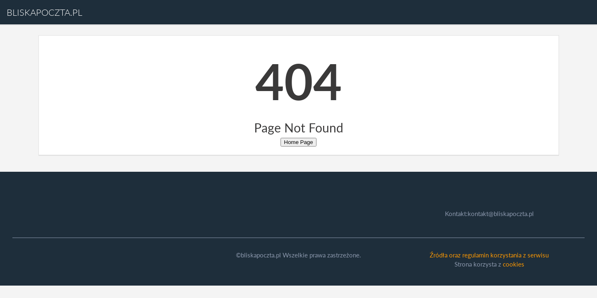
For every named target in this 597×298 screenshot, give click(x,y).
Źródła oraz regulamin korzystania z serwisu (489, 255)
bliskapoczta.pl (44, 12)
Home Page (298, 142)
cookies (513, 264)
